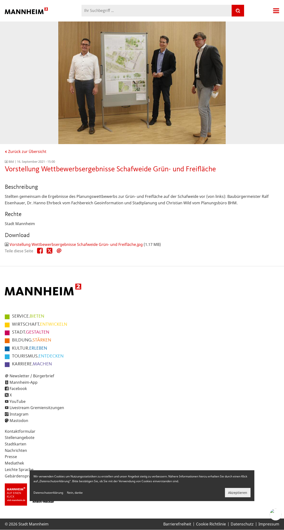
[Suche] (238, 10)
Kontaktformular (20, 431)
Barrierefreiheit (177, 524)
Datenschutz (242, 524)
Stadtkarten (15, 444)
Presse (11, 456)
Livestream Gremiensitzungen (37, 407)
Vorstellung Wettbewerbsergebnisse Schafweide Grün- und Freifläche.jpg (76, 244)
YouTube (18, 401)
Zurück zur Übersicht (25, 151)
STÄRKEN (31, 340)
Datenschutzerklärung (48, 493)
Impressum (268, 524)
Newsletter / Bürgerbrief (32, 376)
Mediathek (14, 463)
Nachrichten (16, 450)
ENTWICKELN (39, 324)
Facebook (18, 388)
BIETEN (28, 316)
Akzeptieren (237, 492)
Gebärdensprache (21, 476)
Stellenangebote (19, 437)
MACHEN (32, 364)
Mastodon (19, 420)
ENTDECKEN (38, 356)
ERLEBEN (29, 348)
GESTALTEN (30, 332)
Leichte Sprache (19, 469)
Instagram (19, 414)
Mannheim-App (24, 382)
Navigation (276, 10)
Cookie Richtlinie (211, 524)
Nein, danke (75, 493)
